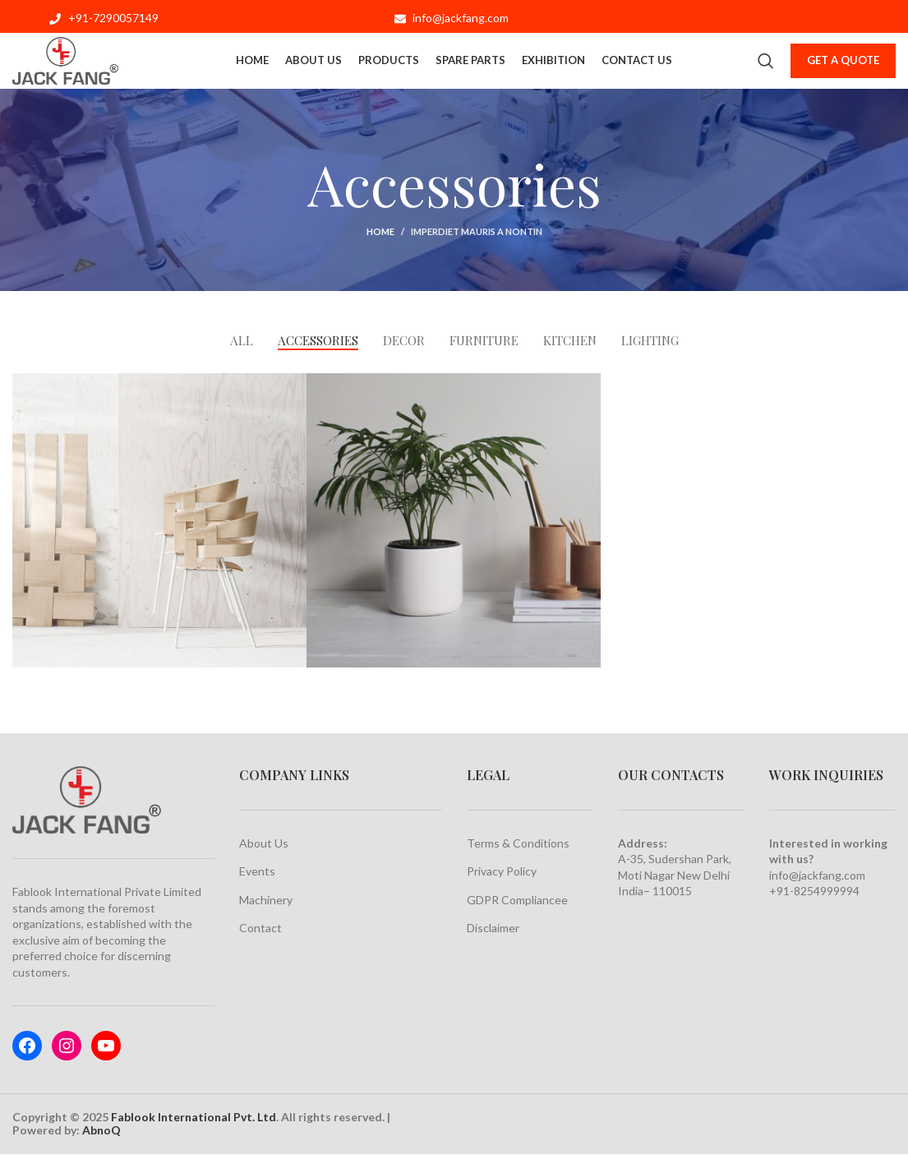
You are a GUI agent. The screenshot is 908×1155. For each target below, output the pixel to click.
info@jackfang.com (817, 876)
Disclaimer (493, 929)
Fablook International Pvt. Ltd (193, 1118)
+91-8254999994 (814, 892)
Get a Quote (843, 65)
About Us (263, 844)
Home (380, 231)
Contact (260, 929)
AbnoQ (101, 1131)
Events (257, 872)
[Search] (765, 65)
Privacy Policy (502, 872)
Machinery (266, 901)
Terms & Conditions (518, 844)
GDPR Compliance (514, 901)
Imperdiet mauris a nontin (476, 231)
